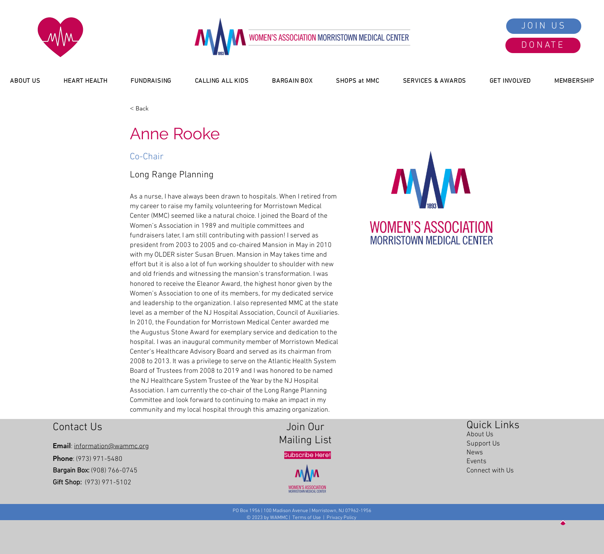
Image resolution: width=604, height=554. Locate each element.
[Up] (562, 522)
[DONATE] (543, 45)
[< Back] (144, 108)
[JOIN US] (543, 26)
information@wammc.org (111, 446)
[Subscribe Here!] (307, 455)
